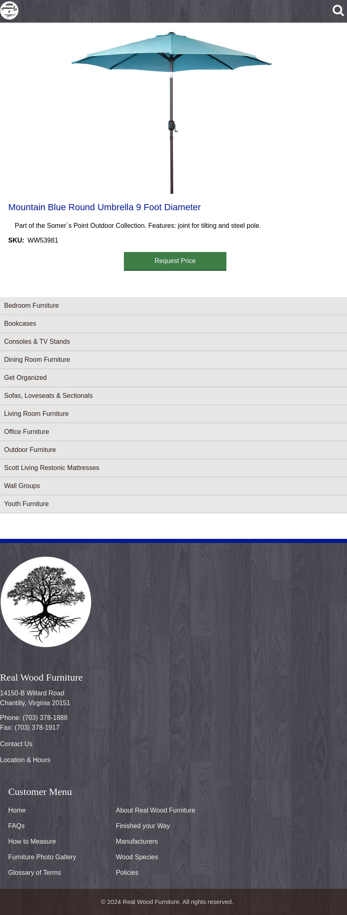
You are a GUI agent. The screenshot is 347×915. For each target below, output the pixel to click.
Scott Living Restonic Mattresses (51, 467)
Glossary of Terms (34, 872)
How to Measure (32, 841)
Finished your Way (143, 825)
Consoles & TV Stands (37, 341)
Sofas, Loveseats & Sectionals (48, 395)
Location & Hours (25, 759)
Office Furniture (26, 431)
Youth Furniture (26, 503)
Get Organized (25, 377)
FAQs (16, 825)
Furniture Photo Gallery (42, 857)
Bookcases (20, 323)
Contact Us (16, 743)
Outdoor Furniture (30, 449)
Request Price (175, 260)
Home (17, 810)
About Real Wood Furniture (156, 810)
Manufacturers (137, 841)
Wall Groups (22, 485)
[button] (171, 111)
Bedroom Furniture (31, 305)
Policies (127, 872)
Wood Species (137, 857)
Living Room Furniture (36, 413)
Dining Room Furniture (37, 359)
